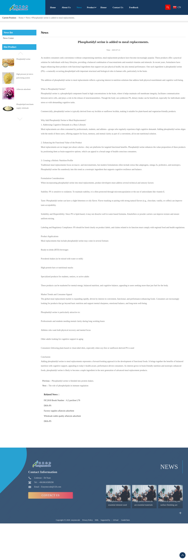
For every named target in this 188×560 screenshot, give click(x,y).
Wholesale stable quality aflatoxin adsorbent (69, 416)
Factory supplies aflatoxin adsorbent (66, 411)
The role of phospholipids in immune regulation (75, 386)
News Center (8, 38)
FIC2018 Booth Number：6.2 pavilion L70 (69, 400)
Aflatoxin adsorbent (23, 89)
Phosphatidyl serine (23, 59)
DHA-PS (54, 405)
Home (21, 18)
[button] (19, 53)
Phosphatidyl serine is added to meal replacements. (53, 18)
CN (177, 7)
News (28, 18)
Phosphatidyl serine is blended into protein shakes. (80, 381)
